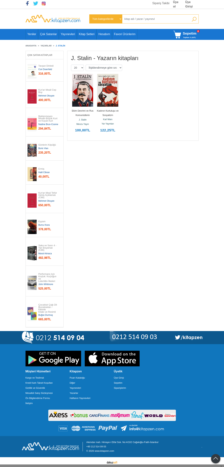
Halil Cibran (44, 172)
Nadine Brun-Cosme (48, 124)
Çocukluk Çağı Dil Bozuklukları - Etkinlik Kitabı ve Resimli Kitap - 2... (48, 309)
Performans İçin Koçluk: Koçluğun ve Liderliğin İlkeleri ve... (47, 279)
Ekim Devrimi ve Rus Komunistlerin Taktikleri (83, 115)
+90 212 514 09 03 (96, 446)
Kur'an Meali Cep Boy (47, 91)
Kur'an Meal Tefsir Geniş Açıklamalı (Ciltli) (48, 195)
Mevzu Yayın (82, 124)
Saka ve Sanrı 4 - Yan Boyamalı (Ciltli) (47, 247)
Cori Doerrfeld (45, 69)
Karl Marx (107, 119)
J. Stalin (83, 119)
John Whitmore (45, 284)
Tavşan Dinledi (46, 66)
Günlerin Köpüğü (47, 145)
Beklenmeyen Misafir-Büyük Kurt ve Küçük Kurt (48, 118)
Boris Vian (43, 148)
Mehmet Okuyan (46, 95)
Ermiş (41, 169)
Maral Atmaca (45, 253)
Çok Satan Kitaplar (40, 55)
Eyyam (42, 221)
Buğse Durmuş (45, 315)
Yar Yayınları (108, 123)
